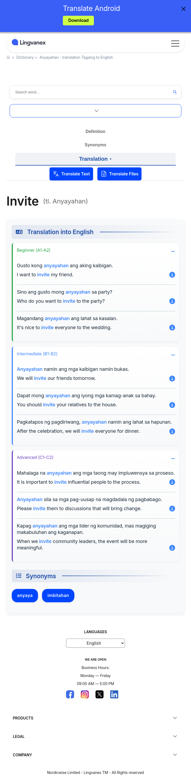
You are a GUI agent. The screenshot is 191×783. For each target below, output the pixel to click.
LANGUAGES (95, 631)
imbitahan (58, 595)
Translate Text (71, 174)
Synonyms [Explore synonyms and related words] (95, 145)
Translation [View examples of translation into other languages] (95, 160)
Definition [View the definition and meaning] (95, 131)
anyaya (25, 595)
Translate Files (119, 174)
